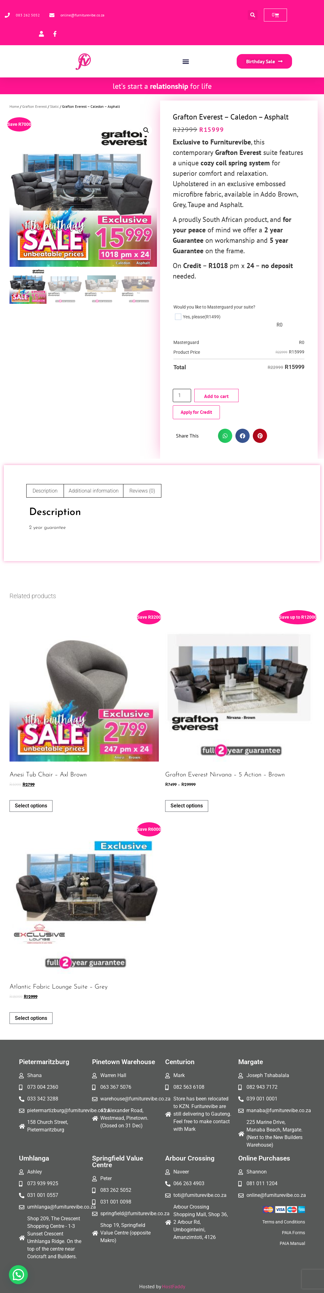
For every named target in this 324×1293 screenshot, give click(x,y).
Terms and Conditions (283, 1221)
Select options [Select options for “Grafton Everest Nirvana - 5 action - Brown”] (187, 806)
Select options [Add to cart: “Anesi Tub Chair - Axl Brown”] (31, 806)
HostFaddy (173, 1286)
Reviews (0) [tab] (142, 491)
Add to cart (216, 396)
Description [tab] (45, 491)
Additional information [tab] (94, 491)
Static (54, 106)
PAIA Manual (292, 1243)
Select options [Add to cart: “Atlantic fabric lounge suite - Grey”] (31, 1018)
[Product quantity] (182, 395)
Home (14, 106)
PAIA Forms (293, 1232)
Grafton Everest (34, 106)
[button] (253, 15)
